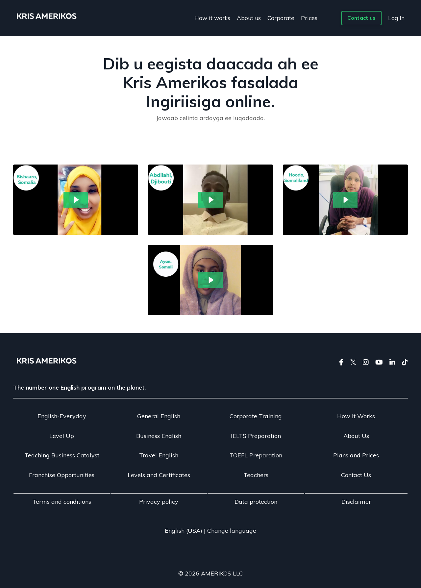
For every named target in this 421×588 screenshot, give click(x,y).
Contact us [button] (361, 18)
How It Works (356, 416)
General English (158, 416)
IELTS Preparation (256, 436)
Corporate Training (256, 416)
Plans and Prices (356, 455)
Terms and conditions (61, 501)
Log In (396, 17)
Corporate (281, 17)
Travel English (158, 455)
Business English (158, 436)
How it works (211, 17)
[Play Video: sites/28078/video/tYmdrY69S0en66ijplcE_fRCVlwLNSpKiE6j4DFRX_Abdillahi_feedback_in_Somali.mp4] (210, 200)
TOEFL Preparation (256, 455)
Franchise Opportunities (61, 475)
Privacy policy (158, 501)
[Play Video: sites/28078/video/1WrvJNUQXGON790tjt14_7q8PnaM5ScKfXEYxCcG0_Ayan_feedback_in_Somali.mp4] (210, 280)
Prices (310, 17)
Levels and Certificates (159, 475)
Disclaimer (356, 501)
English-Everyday (61, 416)
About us (248, 17)
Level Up (61, 436)
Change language (231, 530)
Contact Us (356, 475)
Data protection (256, 501)
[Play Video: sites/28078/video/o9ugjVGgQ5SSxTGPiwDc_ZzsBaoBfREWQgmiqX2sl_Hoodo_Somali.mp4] (345, 200)
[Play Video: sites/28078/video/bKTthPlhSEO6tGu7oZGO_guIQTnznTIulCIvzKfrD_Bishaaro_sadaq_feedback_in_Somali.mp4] (75, 200)
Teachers (255, 475)
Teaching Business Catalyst (61, 455)
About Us (356, 436)
